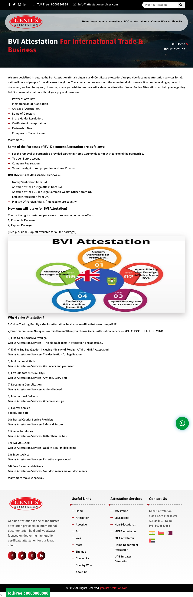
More (143, 21)
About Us (177, 21)
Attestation (98, 21)
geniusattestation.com (113, 587)
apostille (95, 342)
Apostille (114, 21)
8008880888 (37, 593)
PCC (126, 21)
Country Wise (159, 21)
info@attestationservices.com (93, 4)
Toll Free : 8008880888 (48, 4)
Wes (136, 21)
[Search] (161, 5)
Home (85, 21)
